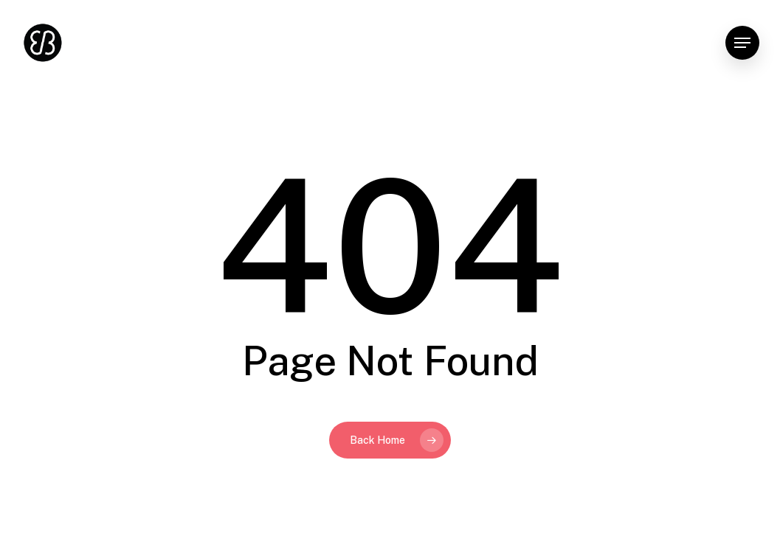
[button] (742, 43)
